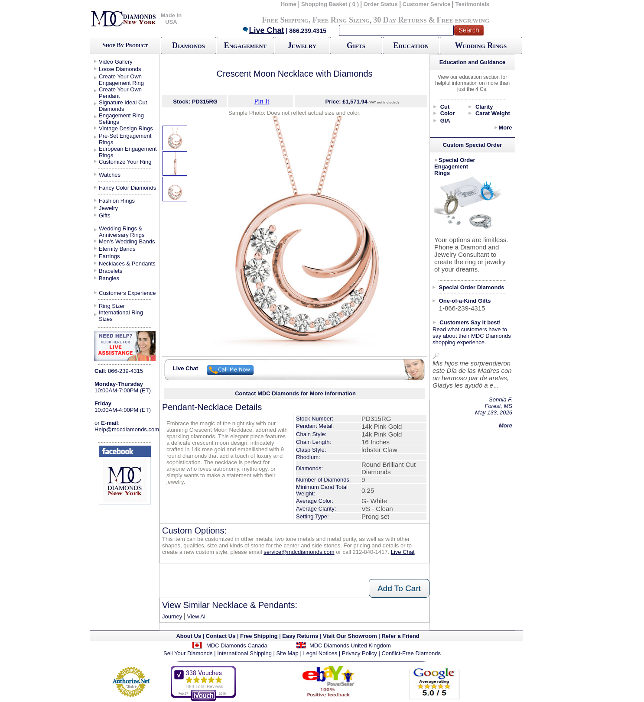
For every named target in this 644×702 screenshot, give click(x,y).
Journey (172, 616)
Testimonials (472, 4)
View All (196, 616)
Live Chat (263, 30)
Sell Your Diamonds (187, 653)
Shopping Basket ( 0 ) (331, 4)
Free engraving (463, 20)
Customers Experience (127, 293)
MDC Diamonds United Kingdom (350, 645)
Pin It (261, 101)
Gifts (356, 45)
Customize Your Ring (125, 162)
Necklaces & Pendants (127, 263)
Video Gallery (116, 61)
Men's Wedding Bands (127, 241)
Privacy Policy (359, 653)
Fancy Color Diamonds (127, 187)
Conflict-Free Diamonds (411, 653)
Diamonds (188, 45)
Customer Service (427, 4)
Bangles (109, 278)
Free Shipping (285, 20)
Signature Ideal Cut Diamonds (123, 105)
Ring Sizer (112, 306)
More (505, 127)
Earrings (109, 256)
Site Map (287, 653)
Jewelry (302, 45)
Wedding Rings (481, 45)
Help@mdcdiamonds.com (126, 429)
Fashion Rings (117, 200)
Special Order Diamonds (471, 287)
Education (411, 45)
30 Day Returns (399, 20)
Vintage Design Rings (126, 128)
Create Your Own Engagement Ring (121, 79)
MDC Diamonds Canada (236, 645)
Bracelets (110, 271)
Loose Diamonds (120, 69)
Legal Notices (320, 653)
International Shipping (244, 653)
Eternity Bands (117, 249)
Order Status (381, 4)
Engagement (245, 45)
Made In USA (171, 18)
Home (288, 4)
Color (447, 113)
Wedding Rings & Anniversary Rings (122, 231)
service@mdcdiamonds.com (298, 552)
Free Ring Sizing (341, 20)
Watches (109, 174)
